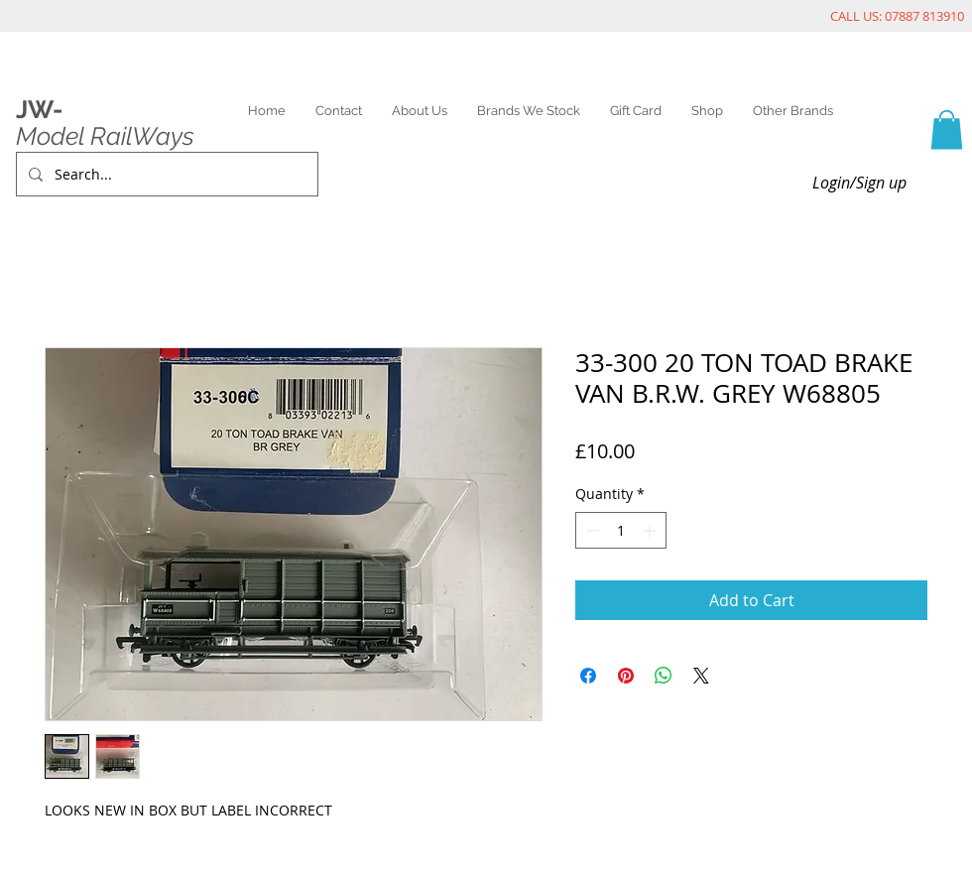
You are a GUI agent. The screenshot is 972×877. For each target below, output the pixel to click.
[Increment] (651, 530)
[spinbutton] (621, 530)
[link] (946, 129)
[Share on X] (701, 676)
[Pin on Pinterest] (626, 676)
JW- (39, 109)
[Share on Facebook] (588, 676)
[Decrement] (590, 530)
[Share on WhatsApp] (663, 676)
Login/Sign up (859, 182)
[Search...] (165, 174)
